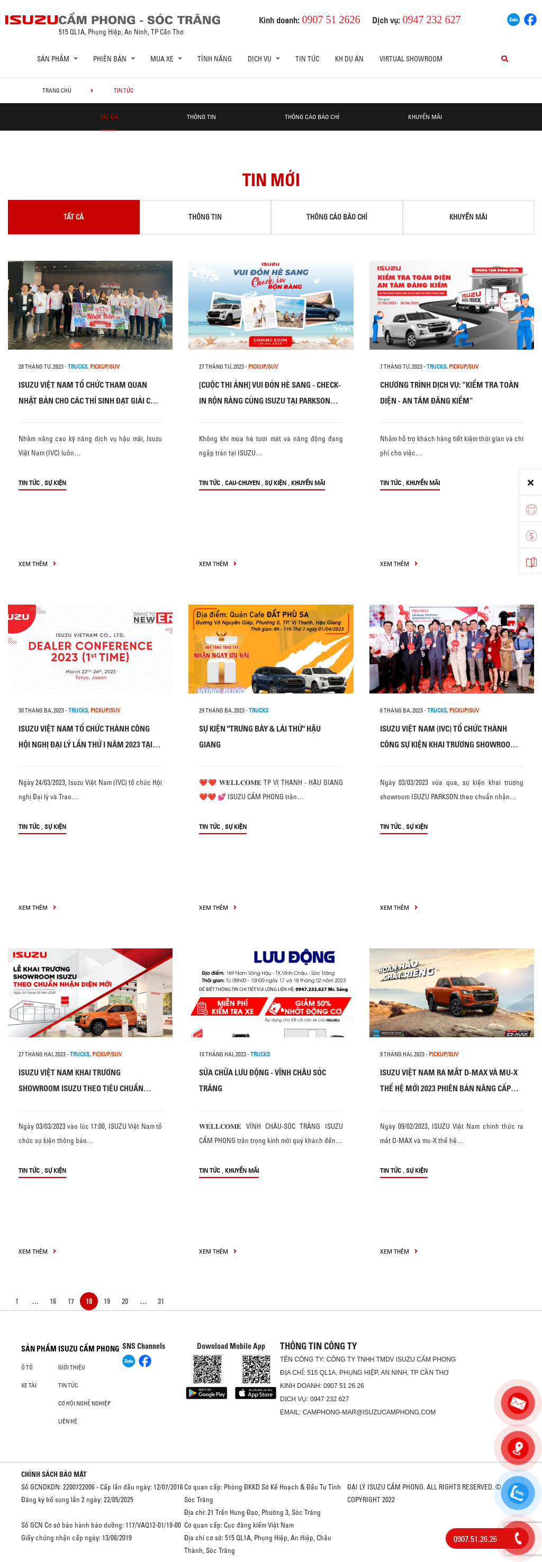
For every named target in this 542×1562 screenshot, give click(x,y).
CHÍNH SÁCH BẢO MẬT (54, 1474)
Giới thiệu (71, 1367)
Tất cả (109, 117)
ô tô (27, 1367)
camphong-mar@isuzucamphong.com (369, 1412)
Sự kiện (55, 483)
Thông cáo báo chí (312, 117)
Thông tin (201, 117)
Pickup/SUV (105, 366)
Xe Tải (29, 1385)
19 (107, 1301)
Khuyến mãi (425, 117)
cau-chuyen (242, 483)
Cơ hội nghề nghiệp (84, 1403)
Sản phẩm (39, 1349)
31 (161, 1301)
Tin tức (307, 58)
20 (125, 1301)
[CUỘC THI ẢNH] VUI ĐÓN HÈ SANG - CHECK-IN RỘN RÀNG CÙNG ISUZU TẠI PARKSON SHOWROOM (270, 401)
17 (71, 1301)
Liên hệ (67, 1421)
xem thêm (37, 564)
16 (53, 1301)
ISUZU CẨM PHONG (89, 1349)
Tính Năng (214, 58)
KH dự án (349, 58)
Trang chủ (56, 90)
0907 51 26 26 (343, 1386)
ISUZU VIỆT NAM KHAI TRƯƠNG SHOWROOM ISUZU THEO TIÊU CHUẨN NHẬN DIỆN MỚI (81, 1088)
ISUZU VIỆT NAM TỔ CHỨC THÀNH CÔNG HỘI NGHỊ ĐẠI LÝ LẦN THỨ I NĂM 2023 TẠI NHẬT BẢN (85, 744)
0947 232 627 (329, 1399)
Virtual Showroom (411, 58)
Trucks (77, 366)
